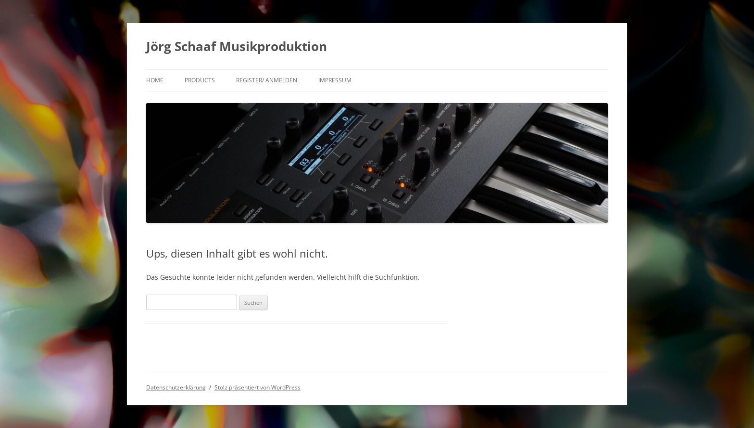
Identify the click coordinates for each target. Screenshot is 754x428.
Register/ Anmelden (266, 80)
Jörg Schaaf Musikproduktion (236, 46)
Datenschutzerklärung (176, 387)
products (200, 80)
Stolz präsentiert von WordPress (257, 387)
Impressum (335, 80)
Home (154, 80)
